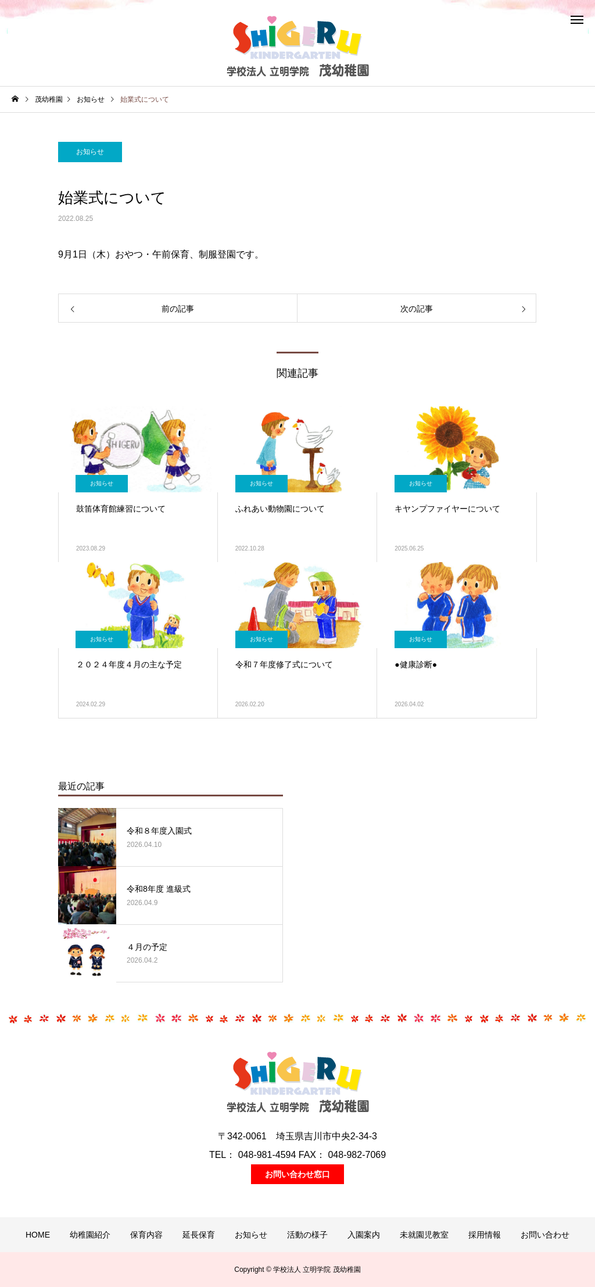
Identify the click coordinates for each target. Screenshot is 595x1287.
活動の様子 (307, 1234)
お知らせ (90, 152)
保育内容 (146, 1234)
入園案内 (363, 1234)
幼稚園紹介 (90, 1234)
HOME (38, 1234)
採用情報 (484, 1234)
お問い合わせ (545, 1234)
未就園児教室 (424, 1234)
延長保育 (198, 1234)
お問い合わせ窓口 (297, 1174)
